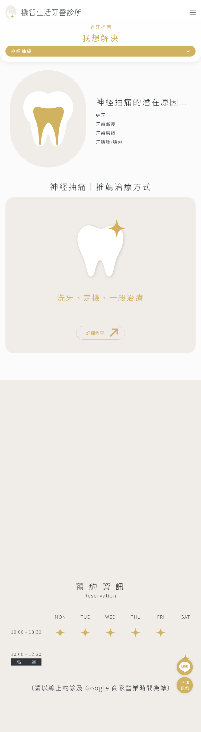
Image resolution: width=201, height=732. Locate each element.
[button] (193, 12)
